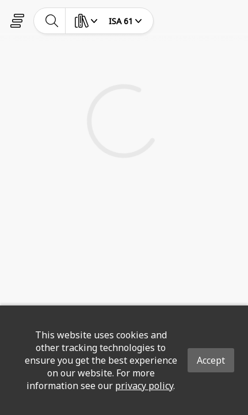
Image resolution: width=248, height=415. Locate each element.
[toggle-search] (52, 20)
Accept (211, 360)
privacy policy (144, 385)
